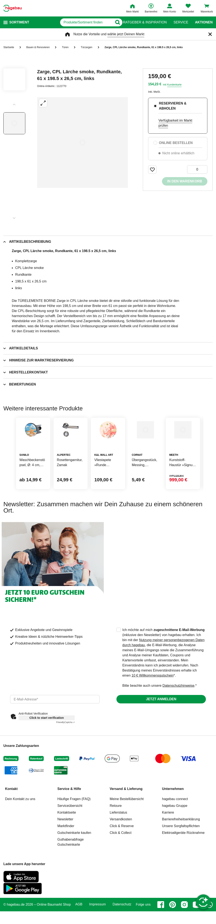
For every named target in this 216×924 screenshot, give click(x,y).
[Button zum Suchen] (114, 22)
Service (180, 22)
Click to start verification (46, 738)
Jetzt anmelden (161, 719)
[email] (54, 719)
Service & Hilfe (69, 809)
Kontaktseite (66, 832)
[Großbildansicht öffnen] (82, 142)
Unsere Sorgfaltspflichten (181, 846)
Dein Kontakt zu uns (20, 819)
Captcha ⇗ (65, 742)
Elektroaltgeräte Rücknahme (183, 853)
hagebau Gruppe (174, 826)
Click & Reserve (122, 846)
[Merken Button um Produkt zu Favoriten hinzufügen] (152, 169)
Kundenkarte (174, 84)
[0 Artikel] (197, 169)
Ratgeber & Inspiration (145, 22)
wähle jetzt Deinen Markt (125, 34)
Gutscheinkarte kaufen (74, 853)
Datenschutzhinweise (178, 706)
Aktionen (204, 22)
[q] (71, 22)
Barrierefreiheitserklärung (181, 839)
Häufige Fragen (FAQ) (73, 819)
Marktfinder (65, 846)
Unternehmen (173, 809)
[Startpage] (12, 8)
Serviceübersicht (69, 826)
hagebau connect (175, 819)
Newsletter (65, 839)
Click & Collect (120, 853)
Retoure (116, 826)
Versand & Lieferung (126, 809)
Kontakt (11, 809)
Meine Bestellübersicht (127, 819)
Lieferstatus (118, 832)
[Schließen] (210, 34)
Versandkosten (121, 839)
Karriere (168, 832)
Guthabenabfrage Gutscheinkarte (70, 862)
